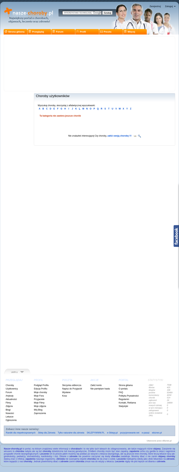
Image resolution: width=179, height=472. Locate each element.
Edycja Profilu (40, 388)
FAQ (121, 392)
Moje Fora (39, 396)
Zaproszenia (40, 413)
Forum (57, 31)
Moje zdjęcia (40, 406)
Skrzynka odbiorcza (71, 385)
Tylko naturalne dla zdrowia (71, 432)
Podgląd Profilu (41, 385)
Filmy (8, 402)
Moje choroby (40, 392)
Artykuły (9, 396)
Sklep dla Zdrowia (46, 432)
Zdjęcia (9, 406)
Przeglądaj (36, 31)
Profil (81, 31)
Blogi (8, 410)
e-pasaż (146, 432)
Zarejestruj (155, 6)
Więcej (129, 31)
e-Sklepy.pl (112, 432)
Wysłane (66, 392)
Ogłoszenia (11, 420)
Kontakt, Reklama (127, 402)
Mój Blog (38, 410)
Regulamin (124, 399)
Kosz (64, 396)
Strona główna (15, 31)
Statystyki (123, 406)
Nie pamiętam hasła (100, 388)
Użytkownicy (12, 388)
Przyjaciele (39, 399)
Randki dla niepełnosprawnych (21, 432)
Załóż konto (96, 385)
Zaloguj (169, 6)
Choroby (10, 385)
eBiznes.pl (167, 441)
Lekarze (9, 416)
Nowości (10, 413)
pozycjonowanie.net (129, 432)
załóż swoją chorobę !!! (119, 136)
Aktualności (11, 399)
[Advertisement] (89, 63)
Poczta (105, 31)
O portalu (123, 388)
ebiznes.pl (157, 432)
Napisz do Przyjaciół (72, 388)
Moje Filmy (39, 402)
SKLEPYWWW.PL (96, 432)
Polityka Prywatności (129, 396)
